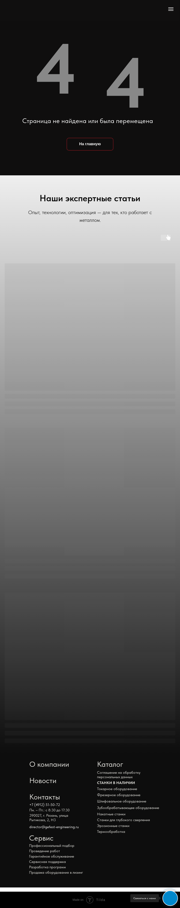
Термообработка (111, 831)
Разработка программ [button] (47, 867)
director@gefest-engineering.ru (54, 827)
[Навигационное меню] (170, 9)
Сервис (41, 838)
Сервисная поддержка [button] (47, 861)
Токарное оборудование (117, 789)
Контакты (44, 796)
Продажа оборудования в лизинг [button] (56, 872)
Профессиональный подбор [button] (51, 845)
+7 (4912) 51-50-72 (44, 804)
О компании (49, 764)
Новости (42, 780)
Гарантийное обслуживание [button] (51, 856)
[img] (38, 10)
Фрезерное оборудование (118, 795)
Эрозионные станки (113, 825)
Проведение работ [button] (44, 851)
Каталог (110, 764)
